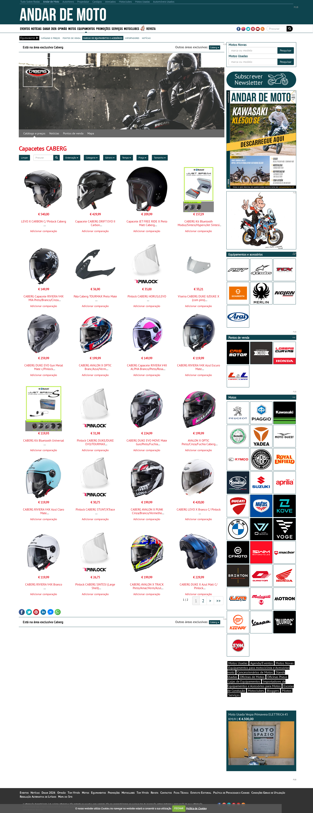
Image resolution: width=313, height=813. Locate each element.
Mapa (90, 133)
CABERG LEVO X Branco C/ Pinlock (199, 509)
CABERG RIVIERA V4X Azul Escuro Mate (198, 367)
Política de (196, 808)
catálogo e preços (50, 38)
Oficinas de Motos (252, 677)
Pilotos (286, 691)
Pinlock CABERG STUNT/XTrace (95, 509)
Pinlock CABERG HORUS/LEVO (147, 296)
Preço (142, 157)
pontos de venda (71, 38)
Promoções (103, 28)
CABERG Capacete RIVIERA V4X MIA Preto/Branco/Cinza (43, 298)
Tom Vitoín (74, 792)
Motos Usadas (238, 663)
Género (110, 157)
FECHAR (178, 808)
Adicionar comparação (43, 231)
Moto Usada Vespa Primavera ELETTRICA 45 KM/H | (261, 738)
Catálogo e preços (34, 133)
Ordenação (71, 157)
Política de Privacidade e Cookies (231, 792)
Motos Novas (285, 663)
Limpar (24, 157)
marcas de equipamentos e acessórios (102, 38)
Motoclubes (131, 28)
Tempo (126, 157)
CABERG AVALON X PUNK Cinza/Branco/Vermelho (147, 511)
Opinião (62, 28)
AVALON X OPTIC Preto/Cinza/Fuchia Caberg (198, 442)
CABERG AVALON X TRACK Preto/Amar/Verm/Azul (147, 586)
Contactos (166, 792)
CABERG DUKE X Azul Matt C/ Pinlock (198, 586)
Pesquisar (285, 50)
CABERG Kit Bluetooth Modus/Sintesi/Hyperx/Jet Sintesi (199, 223)
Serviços (117, 28)
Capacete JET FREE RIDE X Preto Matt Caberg (147, 223)
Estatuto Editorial (200, 792)
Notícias (36, 28)
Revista (151, 28)
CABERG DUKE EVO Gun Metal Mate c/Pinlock (43, 367)
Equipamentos (86, 28)
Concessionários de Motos (255, 672)
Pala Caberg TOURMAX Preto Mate (95, 296)
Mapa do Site (65, 796)
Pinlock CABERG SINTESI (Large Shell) (95, 586)
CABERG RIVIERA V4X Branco (43, 584)
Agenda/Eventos (261, 663)
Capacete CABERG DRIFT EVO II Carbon (95, 223)
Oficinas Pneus (277, 677)
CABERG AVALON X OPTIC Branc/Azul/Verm (95, 367)
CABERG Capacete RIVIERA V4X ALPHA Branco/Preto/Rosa (147, 367)
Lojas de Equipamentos (244, 681)
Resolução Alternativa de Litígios (38, 796)
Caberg (214, 47)
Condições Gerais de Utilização (268, 792)
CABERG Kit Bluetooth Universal (43, 440)
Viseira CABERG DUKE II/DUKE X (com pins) (198, 298)
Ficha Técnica (181, 792)
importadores (132, 38)
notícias (146, 38)
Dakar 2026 (49, 28)
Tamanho (160, 157)
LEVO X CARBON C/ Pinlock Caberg (43, 221)
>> (218, 600)
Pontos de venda (73, 133)
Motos (72, 28)
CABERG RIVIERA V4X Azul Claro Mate (43, 511)
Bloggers (273, 691)
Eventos (25, 28)
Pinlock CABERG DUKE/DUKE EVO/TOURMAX (95, 442)
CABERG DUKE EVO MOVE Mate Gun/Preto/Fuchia (147, 442)
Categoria (92, 157)
